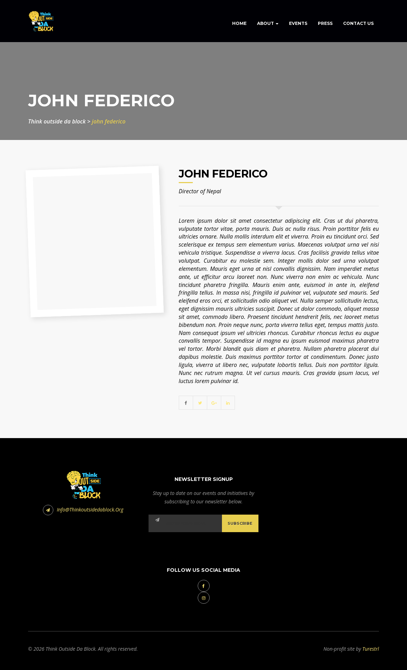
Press (325, 23)
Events (298, 23)
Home (239, 23)
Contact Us (358, 23)
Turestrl (370, 648)
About (267, 23)
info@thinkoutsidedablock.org (83, 509)
